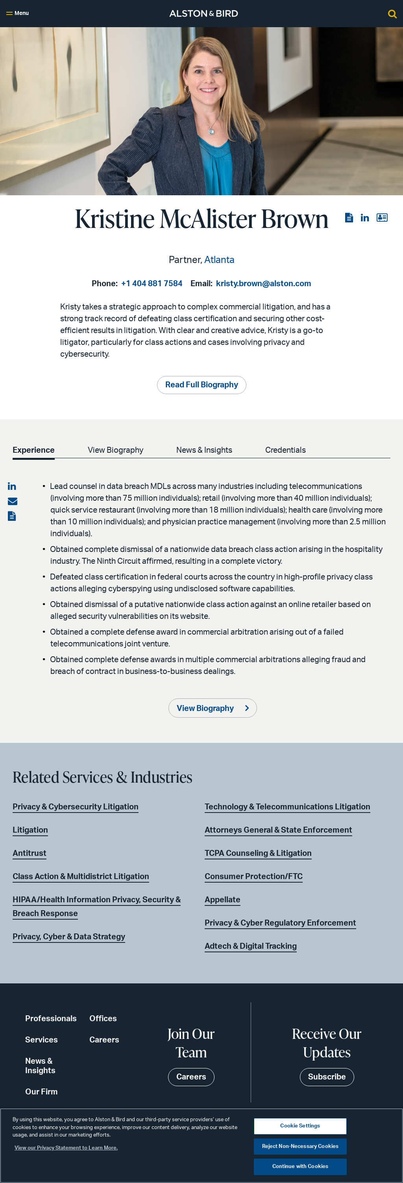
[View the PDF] (350, 218)
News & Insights (204, 450)
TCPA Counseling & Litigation (258, 853)
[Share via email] (12, 501)
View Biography (115, 450)
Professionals (51, 1019)
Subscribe (327, 1077)
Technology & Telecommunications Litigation (287, 807)
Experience (34, 450)
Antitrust (29, 853)
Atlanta (219, 260)
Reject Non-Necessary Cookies (300, 1146)
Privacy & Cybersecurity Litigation (76, 807)
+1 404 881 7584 (152, 284)
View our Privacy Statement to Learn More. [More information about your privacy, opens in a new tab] (66, 1148)
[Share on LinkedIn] (12, 486)
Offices (103, 1019)
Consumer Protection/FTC (254, 877)
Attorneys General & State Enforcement (278, 830)
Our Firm (41, 1092)
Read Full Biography (201, 385)
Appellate (222, 900)
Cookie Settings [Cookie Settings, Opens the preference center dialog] (300, 1126)
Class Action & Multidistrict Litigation (81, 877)
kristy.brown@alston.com (263, 284)
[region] (201, 1145)
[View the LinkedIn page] (365, 218)
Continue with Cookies (300, 1166)
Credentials (285, 450)
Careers (104, 1040)
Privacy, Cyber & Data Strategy (69, 937)
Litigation (30, 830)
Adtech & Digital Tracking (251, 946)
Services (41, 1040)
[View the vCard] (382, 218)
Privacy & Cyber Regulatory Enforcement (280, 923)
